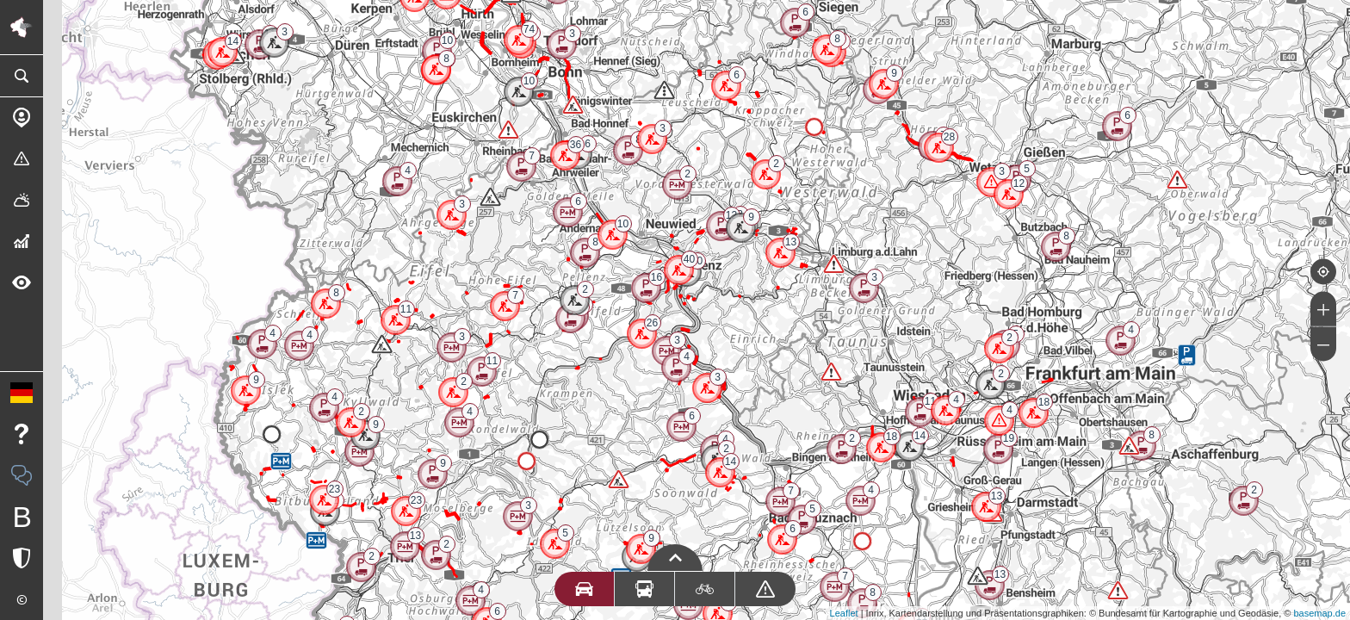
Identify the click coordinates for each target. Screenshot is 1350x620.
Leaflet (844, 613)
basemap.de (1319, 613)
